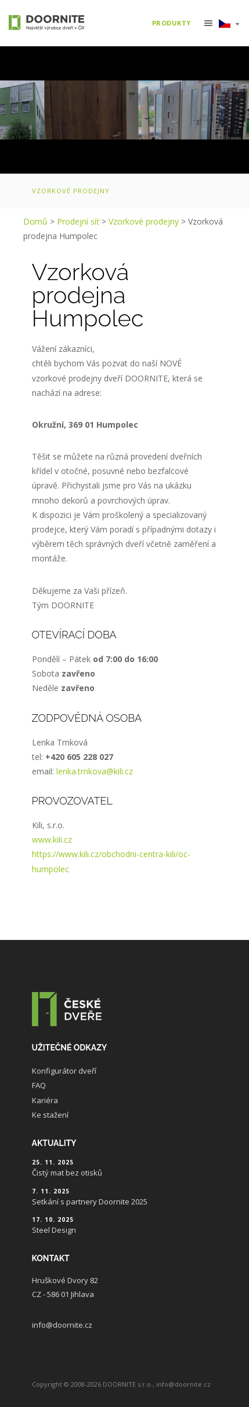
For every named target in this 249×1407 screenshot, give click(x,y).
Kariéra (45, 1100)
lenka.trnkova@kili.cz (94, 771)
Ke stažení (50, 1115)
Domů (35, 221)
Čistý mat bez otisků (67, 1172)
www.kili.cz (52, 839)
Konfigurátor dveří (64, 1071)
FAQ (39, 1085)
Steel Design (54, 1230)
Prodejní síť (78, 221)
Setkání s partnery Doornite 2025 (89, 1201)
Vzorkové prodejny (71, 190)
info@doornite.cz (62, 1325)
